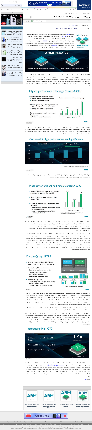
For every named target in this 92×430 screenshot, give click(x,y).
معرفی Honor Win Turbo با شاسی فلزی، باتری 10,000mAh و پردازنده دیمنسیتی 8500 (14, 39)
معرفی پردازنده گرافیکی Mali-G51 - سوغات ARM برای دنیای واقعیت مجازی (83, 406)
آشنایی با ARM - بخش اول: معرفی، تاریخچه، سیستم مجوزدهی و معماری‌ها (49, 406)
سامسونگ (54, 45)
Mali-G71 (45, 41)
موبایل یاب (75, 422)
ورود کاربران (9, 9)
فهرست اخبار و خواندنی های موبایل (73, 13)
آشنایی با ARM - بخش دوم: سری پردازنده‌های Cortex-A (32, 405)
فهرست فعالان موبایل (85, 424)
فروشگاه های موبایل (75, 424)
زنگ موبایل (37, 424)
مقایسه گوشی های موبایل (66, 422)
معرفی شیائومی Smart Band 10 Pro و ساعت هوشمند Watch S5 (15, 66)
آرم (75, 28)
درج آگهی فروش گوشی (32, 422)
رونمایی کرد (64, 36)
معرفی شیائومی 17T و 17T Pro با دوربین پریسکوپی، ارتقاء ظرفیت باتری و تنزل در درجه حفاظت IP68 (14, 74)
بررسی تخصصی (50, 422)
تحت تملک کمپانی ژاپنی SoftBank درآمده (55, 365)
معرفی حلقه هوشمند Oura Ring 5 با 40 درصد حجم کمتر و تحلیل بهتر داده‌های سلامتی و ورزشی (15, 46)
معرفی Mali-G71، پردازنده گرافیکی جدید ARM (66, 405)
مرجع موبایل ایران (87, 13)
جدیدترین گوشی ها (82, 422)
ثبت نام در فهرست (66, 424)
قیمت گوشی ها (57, 422)
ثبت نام (3, 9)
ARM (86, 379)
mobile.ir (68, 34)
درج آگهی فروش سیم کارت (11, 422)
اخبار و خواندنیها (25, 9)
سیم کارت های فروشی (22, 422)
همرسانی (27, 17)
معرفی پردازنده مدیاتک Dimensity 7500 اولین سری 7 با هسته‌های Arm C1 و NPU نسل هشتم (14, 60)
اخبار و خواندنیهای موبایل (16, 28)
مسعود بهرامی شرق (72, 25)
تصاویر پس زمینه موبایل (45, 424)
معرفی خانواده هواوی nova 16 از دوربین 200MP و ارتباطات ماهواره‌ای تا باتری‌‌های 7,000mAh (14, 32)
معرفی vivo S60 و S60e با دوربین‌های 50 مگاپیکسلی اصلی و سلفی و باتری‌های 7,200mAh (14, 52)
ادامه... (3, 80)
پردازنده (70, 28)
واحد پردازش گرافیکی (61, 28)
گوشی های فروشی (42, 422)
